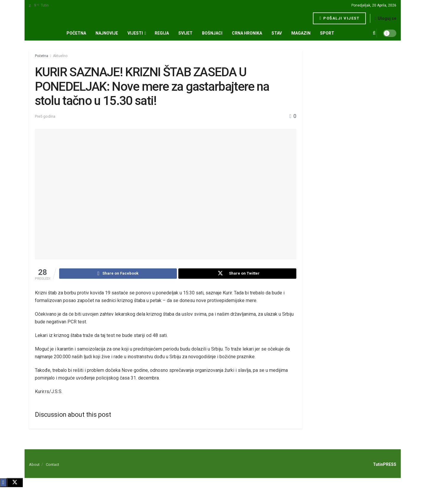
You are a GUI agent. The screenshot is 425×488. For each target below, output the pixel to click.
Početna (76, 33)
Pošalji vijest (339, 18)
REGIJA (162, 33)
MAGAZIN (301, 33)
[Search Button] (374, 33)
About (34, 465)
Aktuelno (60, 56)
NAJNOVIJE (107, 33)
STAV (277, 33)
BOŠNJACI (212, 33)
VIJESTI (135, 33)
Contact (52, 465)
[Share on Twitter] (237, 274)
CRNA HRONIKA (247, 33)
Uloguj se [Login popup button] (385, 18)
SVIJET (185, 33)
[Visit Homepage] (49, 18)
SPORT (327, 33)
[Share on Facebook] (118, 274)
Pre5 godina (45, 116)
